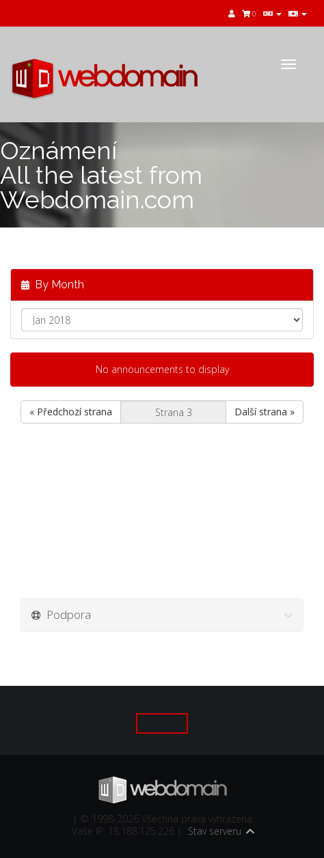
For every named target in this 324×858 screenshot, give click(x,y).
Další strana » (264, 411)
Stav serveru (214, 831)
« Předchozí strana (70, 411)
